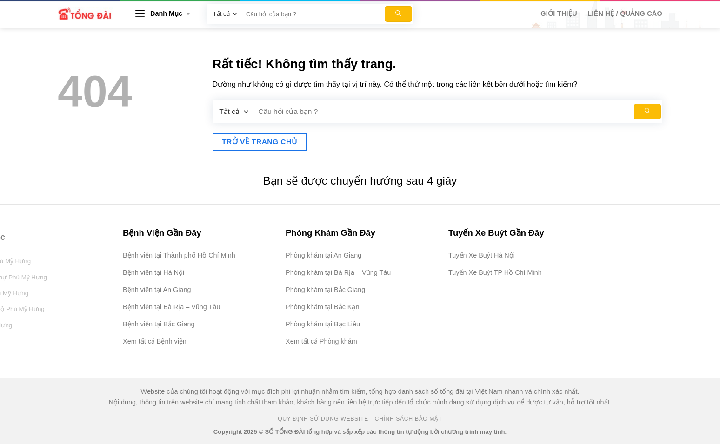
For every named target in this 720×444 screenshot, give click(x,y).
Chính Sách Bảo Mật (408, 419)
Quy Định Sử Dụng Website (323, 419)
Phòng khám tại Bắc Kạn (322, 307)
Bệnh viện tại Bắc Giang (158, 324)
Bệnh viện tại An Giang (157, 289)
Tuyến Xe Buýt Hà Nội (481, 255)
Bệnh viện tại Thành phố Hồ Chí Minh (179, 255)
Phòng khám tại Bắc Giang (325, 289)
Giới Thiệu (558, 13)
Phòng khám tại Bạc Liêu (323, 324)
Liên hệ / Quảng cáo (624, 13)
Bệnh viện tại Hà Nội (153, 272)
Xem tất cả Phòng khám (321, 341)
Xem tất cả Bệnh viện (155, 341)
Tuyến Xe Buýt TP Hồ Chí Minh (495, 272)
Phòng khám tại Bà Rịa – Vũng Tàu (338, 272)
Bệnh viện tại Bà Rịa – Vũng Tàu (171, 307)
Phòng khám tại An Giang (323, 255)
